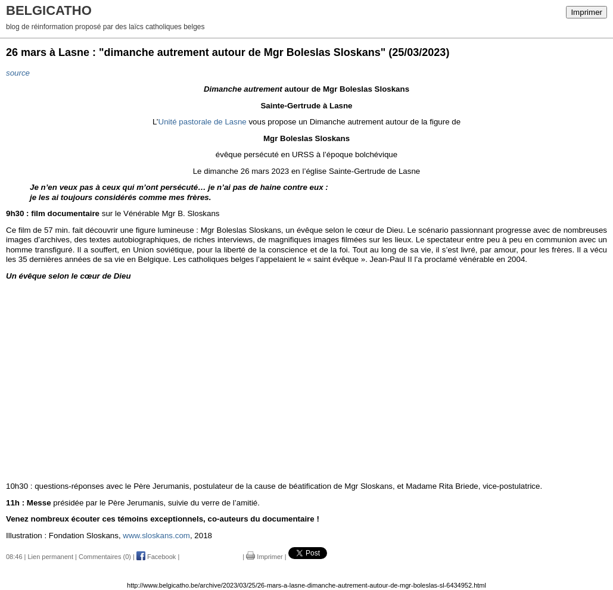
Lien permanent (50, 556)
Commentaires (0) (105, 556)
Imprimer (586, 12)
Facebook (156, 556)
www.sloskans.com (156, 535)
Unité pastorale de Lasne (202, 121)
